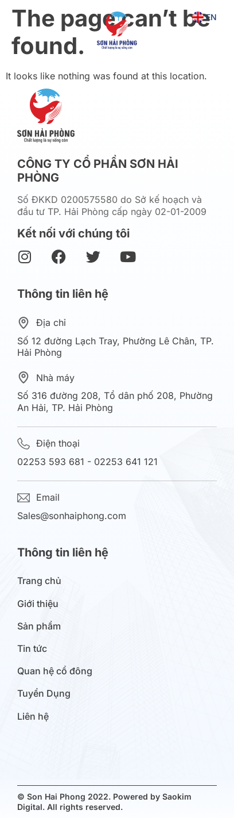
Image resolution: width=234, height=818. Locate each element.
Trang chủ (39, 580)
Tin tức (35, 648)
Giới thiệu (40, 603)
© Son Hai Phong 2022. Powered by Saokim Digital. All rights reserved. (104, 802)
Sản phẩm (42, 626)
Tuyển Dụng (44, 693)
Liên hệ (33, 716)
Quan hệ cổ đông (57, 671)
